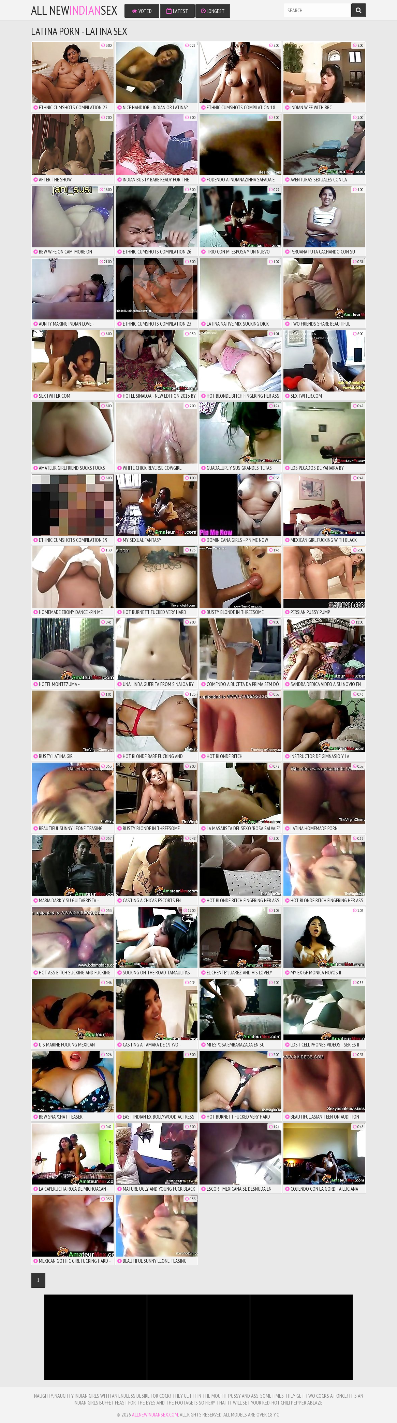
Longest (213, 11)
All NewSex (74, 10)
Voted (142, 11)
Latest (177, 11)
